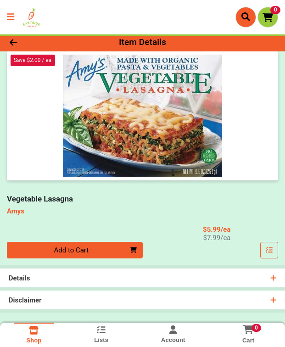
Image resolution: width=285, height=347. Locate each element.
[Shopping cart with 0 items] (267, 17)
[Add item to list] (269, 250)
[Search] (245, 17)
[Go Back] (41, 42)
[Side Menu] (10, 17)
